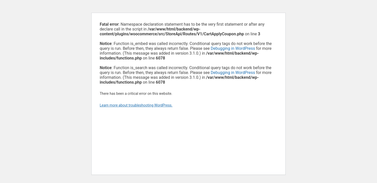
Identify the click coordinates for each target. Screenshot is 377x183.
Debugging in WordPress (233, 48)
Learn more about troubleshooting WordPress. (136, 105)
